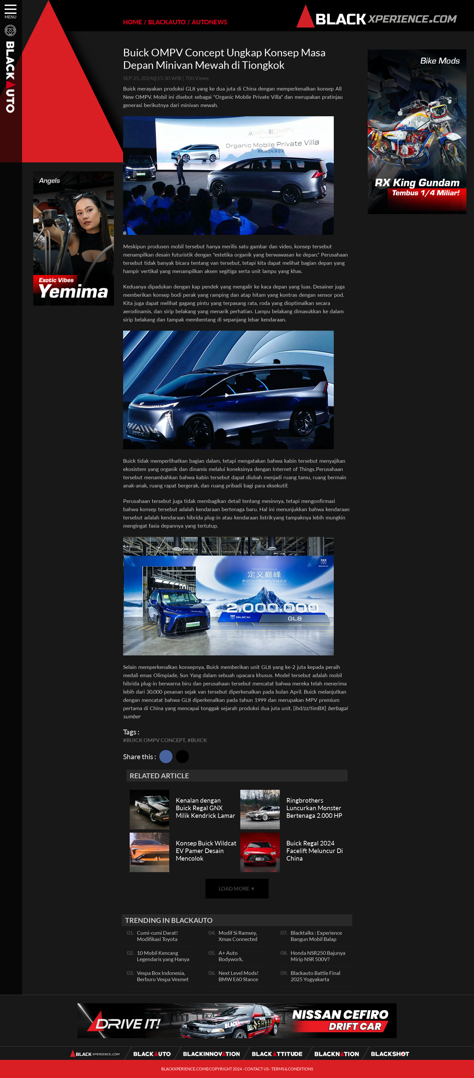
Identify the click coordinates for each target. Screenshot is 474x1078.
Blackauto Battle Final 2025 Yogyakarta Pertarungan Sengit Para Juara (318, 982)
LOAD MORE (237, 888)
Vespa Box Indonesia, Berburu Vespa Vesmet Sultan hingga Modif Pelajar (163, 982)
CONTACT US (257, 1068)
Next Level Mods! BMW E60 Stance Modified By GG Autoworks (238, 982)
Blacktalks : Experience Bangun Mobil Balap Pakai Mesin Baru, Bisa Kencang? (316, 941)
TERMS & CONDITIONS (292, 1068)
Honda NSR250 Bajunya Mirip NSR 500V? (318, 956)
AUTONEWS (209, 22)
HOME (132, 22)
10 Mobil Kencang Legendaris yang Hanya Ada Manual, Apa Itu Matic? (163, 962)
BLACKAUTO (167, 22)
